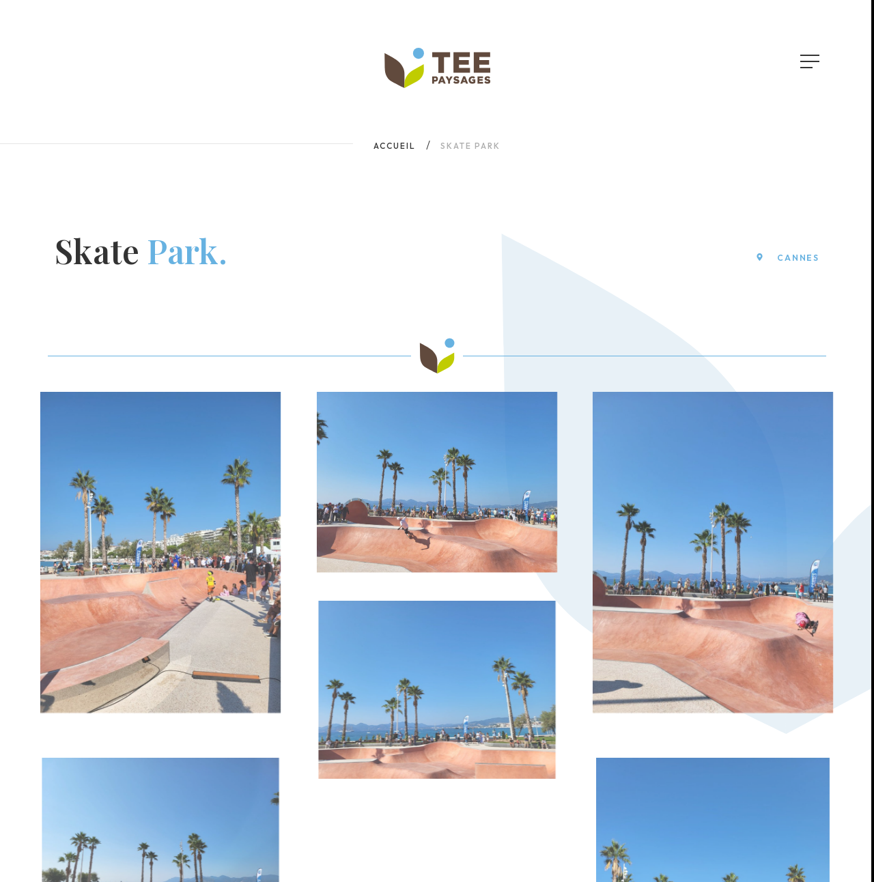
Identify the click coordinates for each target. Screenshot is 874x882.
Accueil (394, 146)
